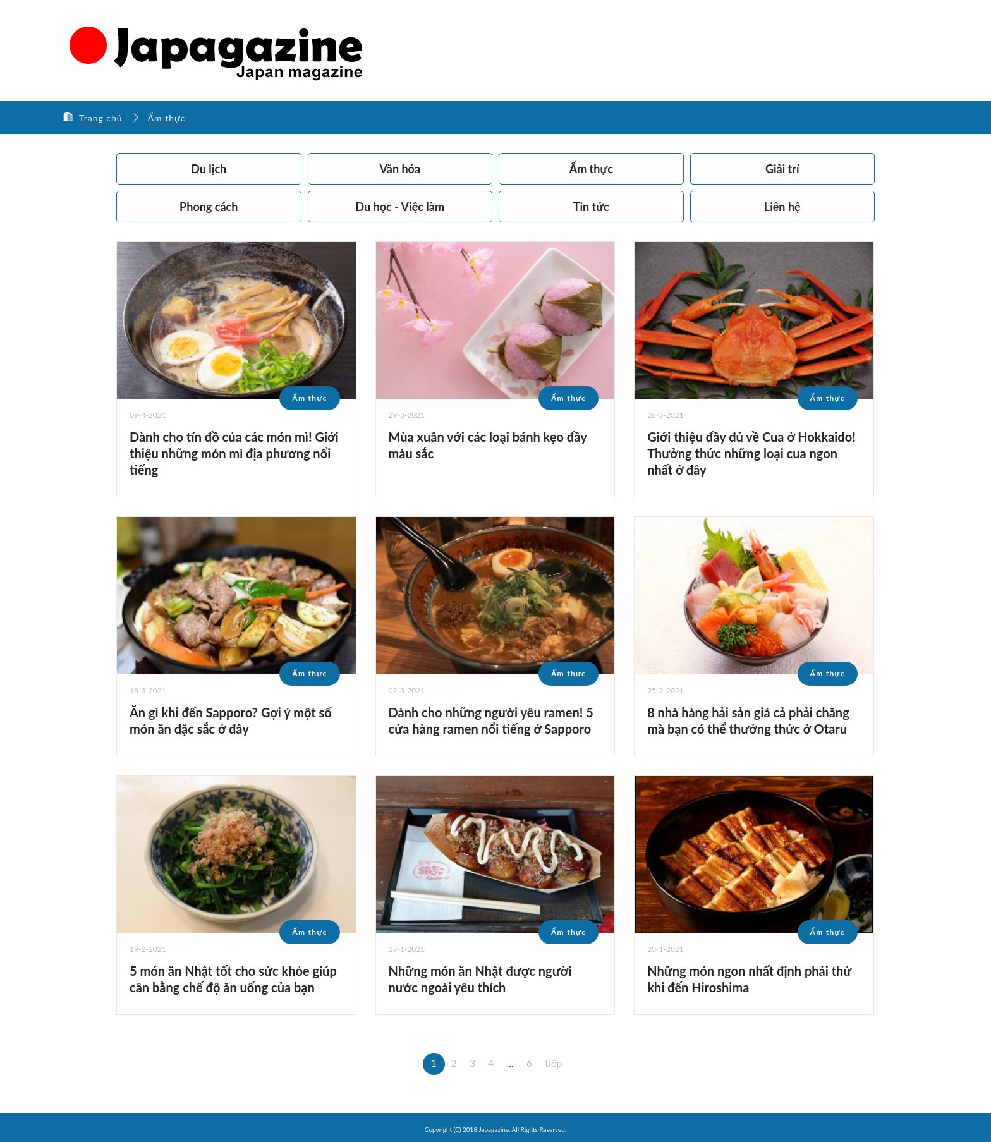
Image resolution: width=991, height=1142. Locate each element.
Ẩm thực (167, 117)
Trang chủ (101, 117)
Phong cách (208, 207)
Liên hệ (782, 207)
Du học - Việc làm (400, 207)
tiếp (553, 1063)
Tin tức (591, 207)
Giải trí (782, 169)
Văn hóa (399, 169)
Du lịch (208, 169)
